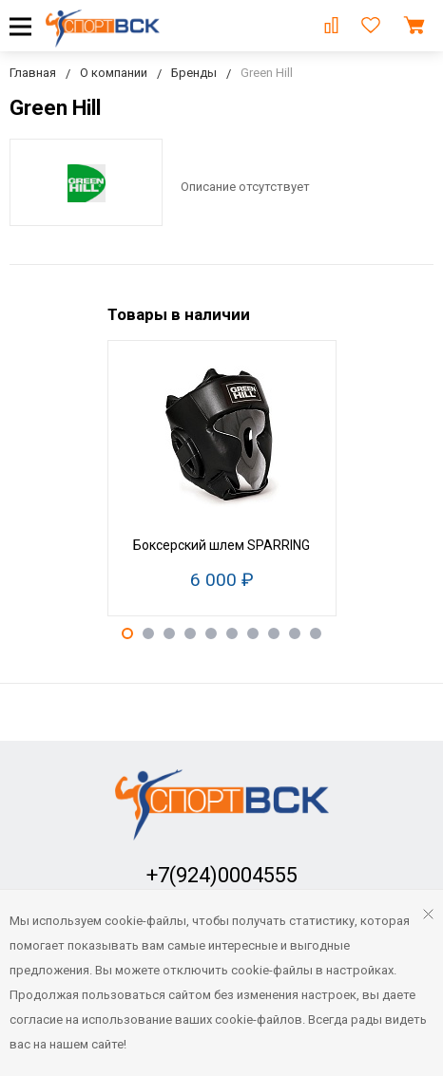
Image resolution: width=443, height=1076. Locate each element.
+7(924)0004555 (222, 875)
